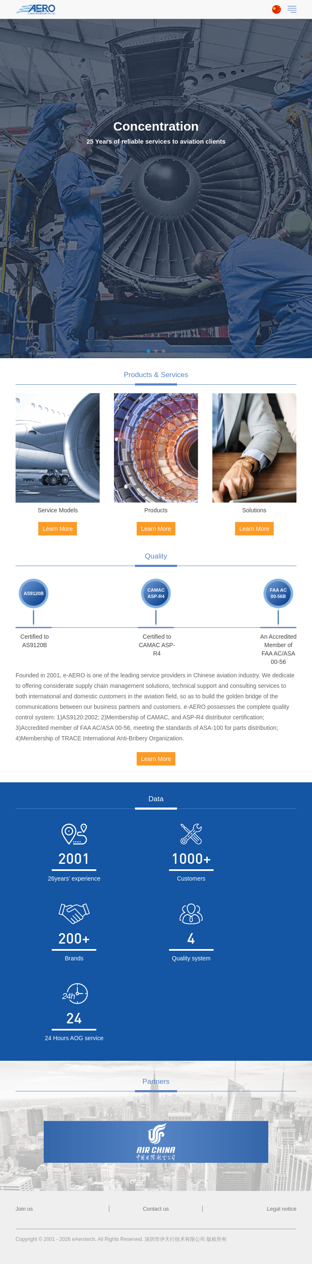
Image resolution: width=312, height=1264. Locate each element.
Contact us (156, 1209)
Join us (24, 1209)
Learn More (57, 528)
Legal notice (281, 1209)
